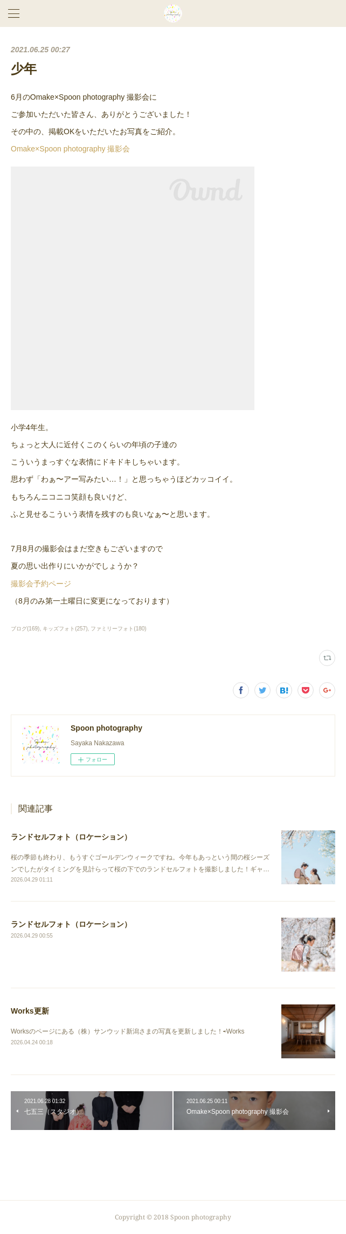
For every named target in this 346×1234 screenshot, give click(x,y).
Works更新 (30, 1011)
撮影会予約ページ (41, 583)
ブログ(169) (25, 629)
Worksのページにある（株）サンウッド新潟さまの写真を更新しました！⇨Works (128, 1031)
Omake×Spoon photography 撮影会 (70, 148)
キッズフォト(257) (65, 629)
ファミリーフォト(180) (118, 629)
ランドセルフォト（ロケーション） (71, 837)
